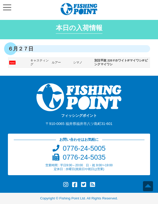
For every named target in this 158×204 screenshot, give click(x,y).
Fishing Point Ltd (72, 198)
